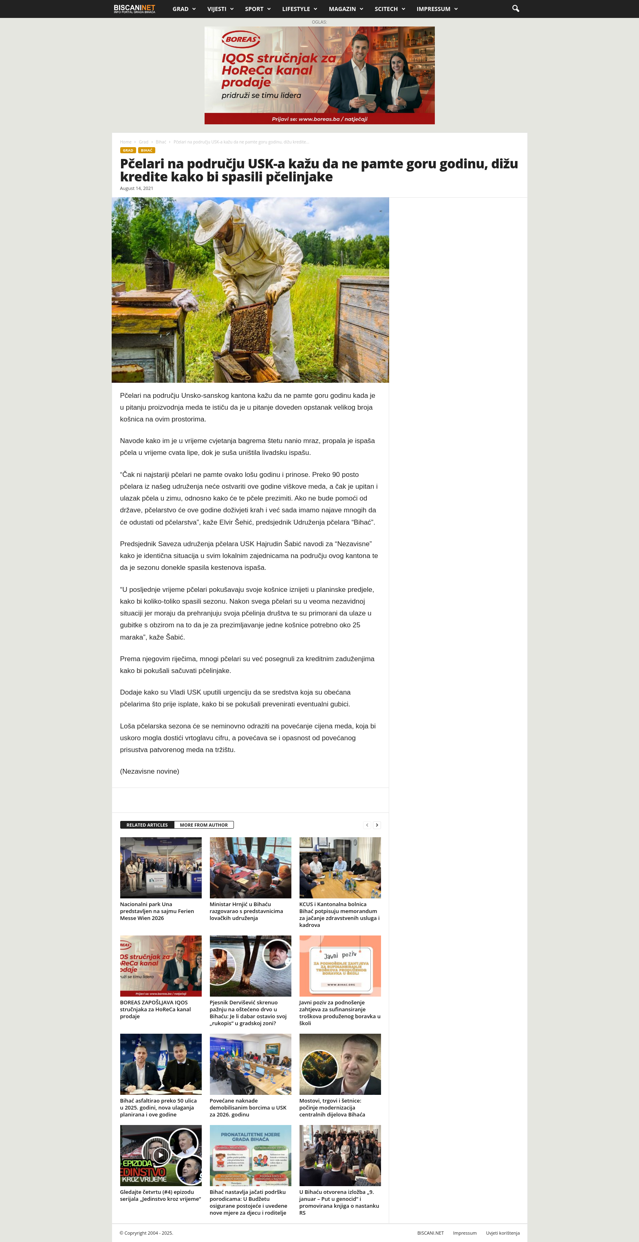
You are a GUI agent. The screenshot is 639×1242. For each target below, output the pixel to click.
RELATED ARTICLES (147, 825)
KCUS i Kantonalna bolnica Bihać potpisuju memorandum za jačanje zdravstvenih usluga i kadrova (340, 914)
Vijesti (220, 9)
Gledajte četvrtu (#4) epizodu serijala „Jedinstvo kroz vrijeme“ (160, 1195)
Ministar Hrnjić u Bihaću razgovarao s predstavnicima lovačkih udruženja (246, 911)
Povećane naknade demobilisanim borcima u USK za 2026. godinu (248, 1107)
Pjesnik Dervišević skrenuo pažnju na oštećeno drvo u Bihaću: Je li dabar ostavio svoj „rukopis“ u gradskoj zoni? (248, 1013)
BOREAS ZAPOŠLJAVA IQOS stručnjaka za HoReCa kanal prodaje (155, 1009)
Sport (258, 9)
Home (126, 142)
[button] (515, 9)
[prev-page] (367, 825)
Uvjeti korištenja (503, 1233)
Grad (184, 9)
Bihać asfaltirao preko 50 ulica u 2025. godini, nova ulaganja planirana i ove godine (158, 1107)
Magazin (346, 9)
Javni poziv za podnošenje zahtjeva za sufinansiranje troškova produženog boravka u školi (340, 1013)
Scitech (390, 9)
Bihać (161, 142)
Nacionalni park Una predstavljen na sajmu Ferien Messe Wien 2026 (157, 911)
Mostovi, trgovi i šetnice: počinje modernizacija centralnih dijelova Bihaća (333, 1107)
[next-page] (377, 825)
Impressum (437, 9)
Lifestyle (299, 9)
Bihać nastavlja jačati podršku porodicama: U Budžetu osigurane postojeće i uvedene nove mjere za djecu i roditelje (249, 1202)
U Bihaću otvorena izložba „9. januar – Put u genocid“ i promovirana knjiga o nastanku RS (339, 1202)
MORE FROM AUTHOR (204, 825)
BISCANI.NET (430, 1233)
